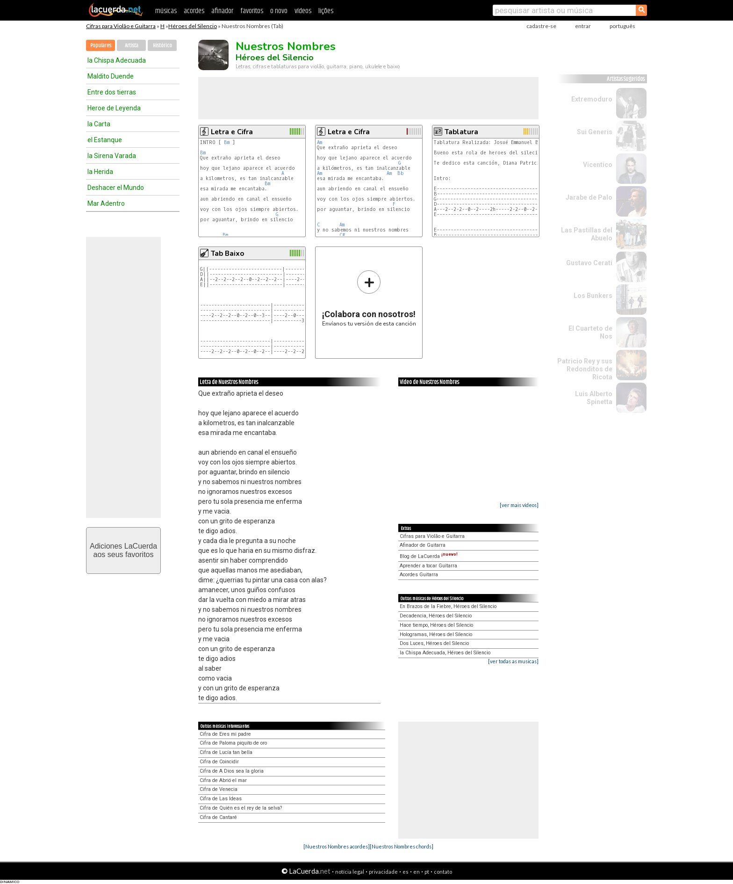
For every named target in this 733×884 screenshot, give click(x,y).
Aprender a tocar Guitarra (428, 566)
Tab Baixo (227, 253)
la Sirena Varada (111, 155)
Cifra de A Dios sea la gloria (232, 771)
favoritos (251, 11)
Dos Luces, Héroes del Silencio (434, 643)
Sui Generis (594, 132)
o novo (278, 11)
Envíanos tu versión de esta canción (369, 298)
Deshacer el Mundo (115, 187)
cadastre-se (541, 25)
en (416, 872)
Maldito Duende (110, 76)
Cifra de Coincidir (219, 762)
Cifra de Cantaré (218, 817)
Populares (100, 45)
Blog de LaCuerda (429, 556)
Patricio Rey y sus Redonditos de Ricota (584, 369)
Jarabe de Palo (589, 197)
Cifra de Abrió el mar (223, 780)
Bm (227, 142)
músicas (166, 11)
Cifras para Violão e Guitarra (121, 25)
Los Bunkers (593, 295)
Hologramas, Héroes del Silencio (436, 634)
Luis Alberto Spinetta (593, 398)
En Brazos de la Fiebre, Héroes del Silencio (448, 606)
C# (342, 235)
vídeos (303, 11)
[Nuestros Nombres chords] (401, 846)
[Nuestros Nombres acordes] (336, 846)
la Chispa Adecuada (116, 60)
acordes (194, 11)
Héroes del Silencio (192, 25)
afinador (222, 11)
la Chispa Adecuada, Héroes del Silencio (445, 653)
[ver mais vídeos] (519, 505)
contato (443, 872)
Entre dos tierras (111, 92)
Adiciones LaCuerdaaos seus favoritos (123, 550)
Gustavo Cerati (589, 263)
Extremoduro (591, 99)
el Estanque (104, 140)
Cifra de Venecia (218, 789)
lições (325, 11)
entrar (583, 25)
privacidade (383, 872)
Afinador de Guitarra (423, 545)
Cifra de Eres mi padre (225, 734)
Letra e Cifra (232, 132)
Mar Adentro (106, 203)
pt (426, 872)
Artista (131, 45)
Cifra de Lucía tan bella (226, 752)
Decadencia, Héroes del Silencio (436, 616)
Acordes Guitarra (419, 575)
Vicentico (597, 164)
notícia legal (349, 872)
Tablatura (461, 132)
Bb (400, 173)
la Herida (100, 171)
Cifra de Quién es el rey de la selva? (241, 808)
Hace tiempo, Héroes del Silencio (436, 625)
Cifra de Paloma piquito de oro (233, 743)
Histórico (162, 45)
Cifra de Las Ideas (221, 799)
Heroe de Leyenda (114, 108)
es (405, 872)
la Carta (98, 124)
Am (319, 142)
